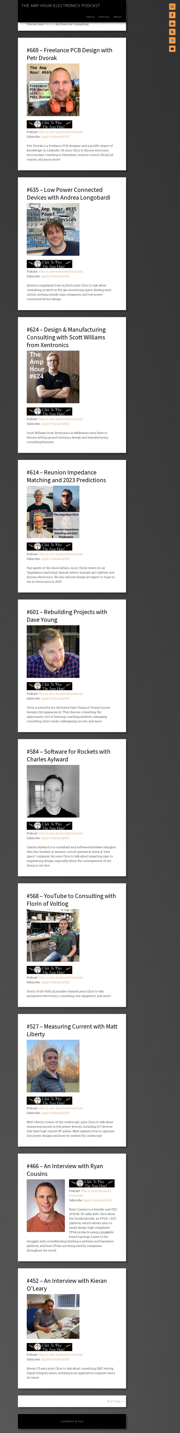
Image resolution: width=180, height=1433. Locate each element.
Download (76, 131)
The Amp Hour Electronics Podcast (60, 5)
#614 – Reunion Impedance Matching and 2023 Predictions (67, 475)
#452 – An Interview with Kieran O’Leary (68, 1282)
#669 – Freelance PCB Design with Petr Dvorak (71, 54)
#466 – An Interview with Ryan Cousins (66, 1167)
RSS (67, 136)
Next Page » (115, 1398)
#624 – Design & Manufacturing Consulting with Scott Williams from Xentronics (67, 336)
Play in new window (53, 131)
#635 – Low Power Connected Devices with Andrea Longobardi (69, 193)
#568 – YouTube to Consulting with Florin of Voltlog (72, 897)
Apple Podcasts (51, 136)
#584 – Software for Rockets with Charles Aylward (70, 754)
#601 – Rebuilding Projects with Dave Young (68, 614)
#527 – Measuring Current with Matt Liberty (67, 1028)
